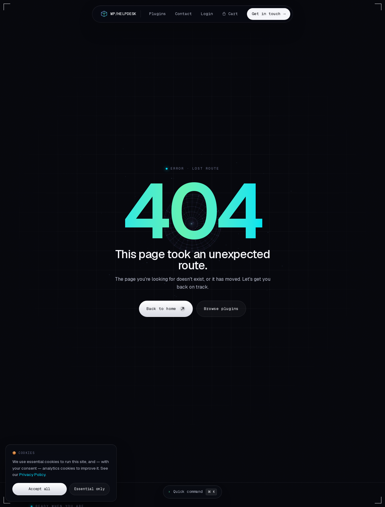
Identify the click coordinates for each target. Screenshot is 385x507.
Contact (183, 13)
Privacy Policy (32, 475)
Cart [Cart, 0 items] (230, 13)
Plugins (157, 13)
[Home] (120, 13)
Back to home (165, 308)
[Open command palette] (192, 492)
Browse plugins (221, 308)
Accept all (39, 489)
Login (207, 13)
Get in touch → (268, 13)
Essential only (89, 489)
